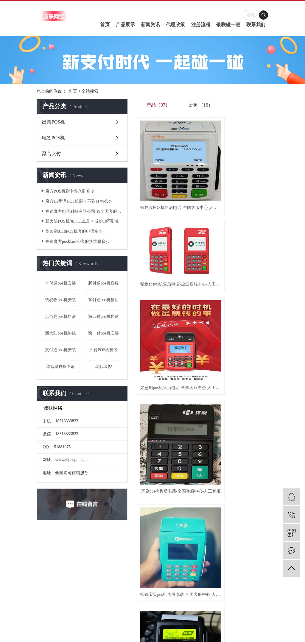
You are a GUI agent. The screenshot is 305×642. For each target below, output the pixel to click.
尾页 (230, 356)
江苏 (146, 629)
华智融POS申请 (60, 366)
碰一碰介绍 (128, 556)
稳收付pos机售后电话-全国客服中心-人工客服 (203, 161)
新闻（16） (201, 104)
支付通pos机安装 (60, 350)
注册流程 (200, 24)
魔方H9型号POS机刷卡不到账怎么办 (78, 201)
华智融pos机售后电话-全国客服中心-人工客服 (203, 276)
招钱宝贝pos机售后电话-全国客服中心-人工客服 (203, 218)
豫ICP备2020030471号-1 (132, 615)
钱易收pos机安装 (60, 300)
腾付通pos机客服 (103, 283)
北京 (170, 629)
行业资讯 (172, 556)
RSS (172, 607)
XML (182, 607)
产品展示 (125, 24)
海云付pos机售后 (103, 316)
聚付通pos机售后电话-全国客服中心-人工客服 (248, 218)
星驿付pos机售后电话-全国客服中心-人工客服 (157, 334)
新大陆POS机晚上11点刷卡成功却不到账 (82, 221)
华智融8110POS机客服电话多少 (74, 231)
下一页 (212, 356)
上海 (162, 629)
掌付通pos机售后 (103, 300)
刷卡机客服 (249, 615)
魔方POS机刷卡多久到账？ (70, 191)
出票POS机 (53, 121)
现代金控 (103, 366)
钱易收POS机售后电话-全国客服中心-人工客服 (157, 161)
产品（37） (158, 104)
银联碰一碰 (228, 24)
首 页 (72, 91)
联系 (217, 556)
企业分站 (143, 607)
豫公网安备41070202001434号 (174, 615)
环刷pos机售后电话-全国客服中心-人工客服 (157, 218)
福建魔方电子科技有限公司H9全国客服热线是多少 (84, 211)
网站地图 (159, 607)
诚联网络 (179, 621)
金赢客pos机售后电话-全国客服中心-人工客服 (203, 334)
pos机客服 (184, 634)
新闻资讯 (150, 24)
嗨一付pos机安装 (103, 333)
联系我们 (255, 24)
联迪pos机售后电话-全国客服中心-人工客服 (248, 276)
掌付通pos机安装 (60, 283)
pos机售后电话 (227, 615)
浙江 (178, 629)
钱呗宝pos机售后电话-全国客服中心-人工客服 (157, 276)
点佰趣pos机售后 (60, 316)
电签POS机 (53, 137)
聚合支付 (51, 153)
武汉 (154, 629)
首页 (105, 24)
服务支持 (194, 556)
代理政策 (175, 24)
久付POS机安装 (103, 350)
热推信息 (126, 607)
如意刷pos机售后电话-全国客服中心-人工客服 (248, 161)
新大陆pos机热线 (60, 333)
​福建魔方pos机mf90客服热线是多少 (77, 241)
